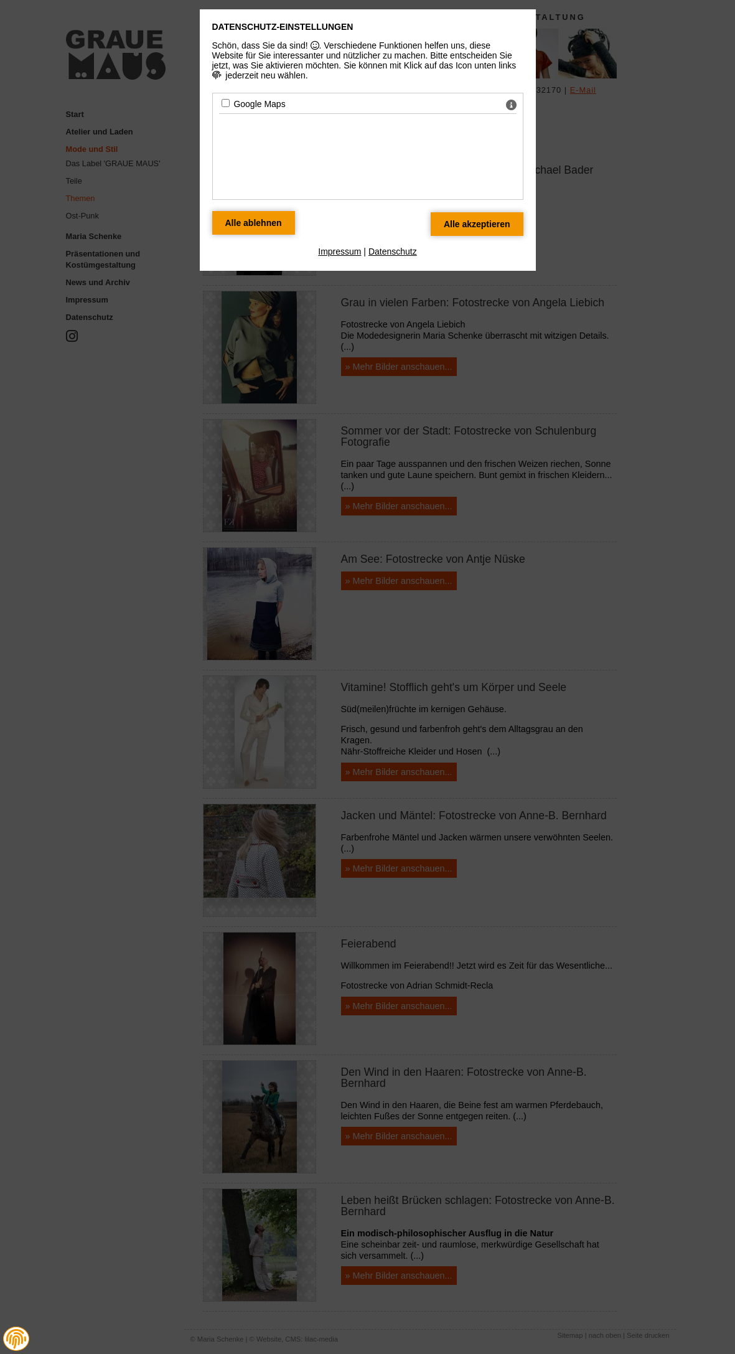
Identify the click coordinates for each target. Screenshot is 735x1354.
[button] (16, 1339)
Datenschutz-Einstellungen (282, 27)
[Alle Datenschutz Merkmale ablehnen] (253, 223)
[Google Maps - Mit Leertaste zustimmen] (226, 103)
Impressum (339, 251)
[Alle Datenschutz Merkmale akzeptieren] (477, 224)
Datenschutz (392, 251)
